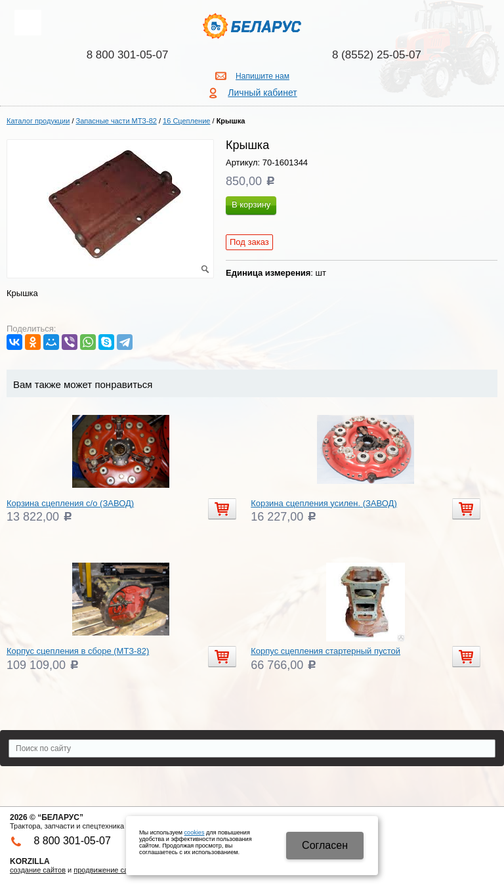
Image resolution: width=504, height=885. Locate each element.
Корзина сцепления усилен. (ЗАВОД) (324, 503)
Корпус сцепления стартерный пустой (325, 651)
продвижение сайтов (108, 870)
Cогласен (325, 845)
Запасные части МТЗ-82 (116, 121)
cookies (194, 832)
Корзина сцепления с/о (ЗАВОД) (70, 503)
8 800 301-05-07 (128, 55)
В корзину (251, 204)
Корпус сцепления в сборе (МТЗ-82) (78, 651)
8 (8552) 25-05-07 (376, 55)
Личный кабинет (262, 92)
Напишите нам (262, 76)
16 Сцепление (186, 121)
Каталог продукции (38, 121)
